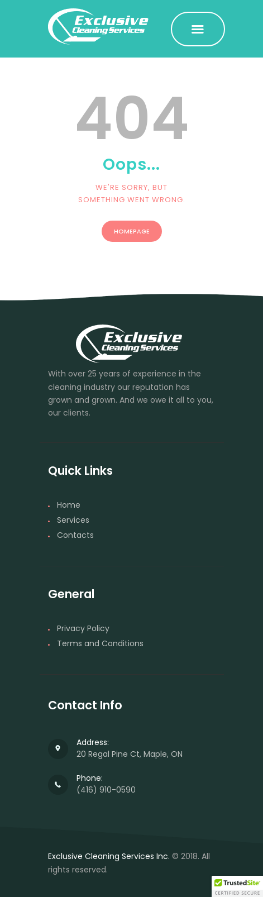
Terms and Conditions (100, 643)
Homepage (132, 231)
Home (68, 504)
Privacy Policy (83, 628)
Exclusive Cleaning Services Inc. (109, 856)
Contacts (75, 535)
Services (73, 520)
